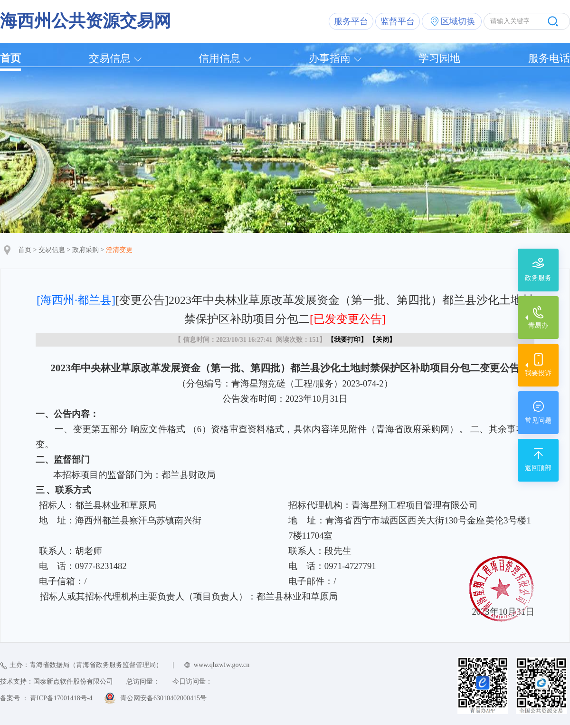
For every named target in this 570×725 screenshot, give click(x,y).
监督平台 (397, 21)
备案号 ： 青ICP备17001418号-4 (46, 698)
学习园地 (439, 58)
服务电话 (549, 58)
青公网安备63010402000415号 (163, 698)
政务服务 (538, 277)
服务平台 (351, 21)
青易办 (538, 325)
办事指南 (330, 58)
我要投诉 (538, 373)
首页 (10, 58)
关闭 (382, 339)
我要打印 (347, 339)
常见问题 (538, 420)
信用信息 (219, 58)
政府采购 (85, 249)
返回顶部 (538, 468)
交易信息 (110, 58)
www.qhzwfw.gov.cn (221, 664)
